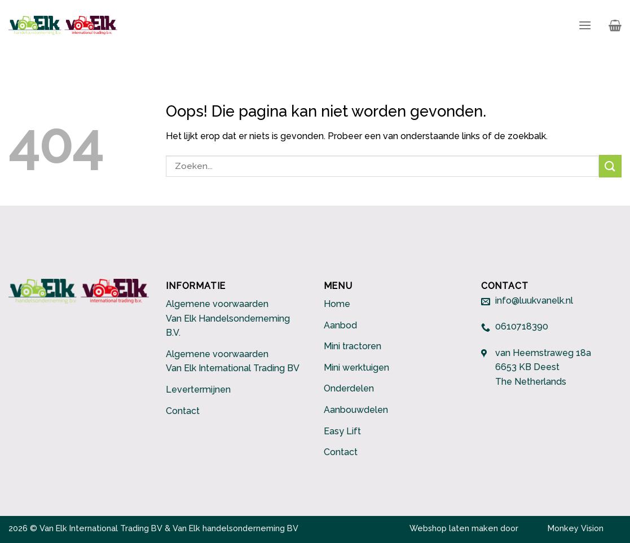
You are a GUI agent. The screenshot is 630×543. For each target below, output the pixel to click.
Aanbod (340, 325)
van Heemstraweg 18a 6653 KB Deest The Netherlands (543, 367)
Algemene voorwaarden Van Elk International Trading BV (232, 361)
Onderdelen (349, 388)
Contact (183, 411)
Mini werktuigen (356, 367)
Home (337, 304)
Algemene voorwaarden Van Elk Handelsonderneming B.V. (228, 318)
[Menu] (585, 25)
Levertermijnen (198, 389)
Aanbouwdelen (356, 409)
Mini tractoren (352, 346)
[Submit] (610, 166)
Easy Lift (342, 431)
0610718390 (521, 327)
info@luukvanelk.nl (534, 301)
